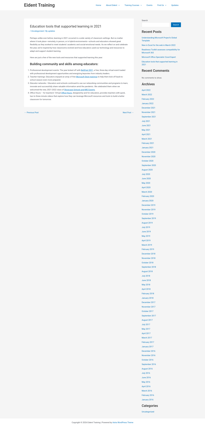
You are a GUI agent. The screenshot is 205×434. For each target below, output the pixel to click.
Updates (175, 5)
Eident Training (39, 5)
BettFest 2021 (87, 70)
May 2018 (146, 284)
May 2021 (146, 130)
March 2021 (147, 139)
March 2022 (147, 94)
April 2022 (146, 90)
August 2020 (147, 170)
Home (103, 5)
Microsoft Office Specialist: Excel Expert (159, 57)
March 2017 (147, 338)
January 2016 (148, 399)
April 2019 (146, 240)
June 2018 (146, 280)
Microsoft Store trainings (87, 77)
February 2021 (148, 143)
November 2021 (149, 112)
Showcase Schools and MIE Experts (79, 90)
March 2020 (147, 192)
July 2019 (146, 227)
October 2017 (147, 311)
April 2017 (146, 333)
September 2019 (149, 218)
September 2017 (149, 316)
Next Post (128, 113)
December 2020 (149, 152)
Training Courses (136, 5)
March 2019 (147, 245)
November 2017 (149, 307)
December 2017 (149, 302)
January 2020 (148, 201)
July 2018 (146, 276)
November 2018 (149, 258)
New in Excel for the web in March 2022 (159, 45)
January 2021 (148, 147)
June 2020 (146, 178)
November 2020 (149, 156)
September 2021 (149, 117)
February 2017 (148, 342)
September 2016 (149, 364)
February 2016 (148, 395)
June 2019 (146, 231)
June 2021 (146, 125)
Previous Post (31, 113)
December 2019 (149, 205)
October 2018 (147, 262)
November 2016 (149, 355)
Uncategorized (37, 31)
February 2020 (148, 196)
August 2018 (147, 271)
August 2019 (147, 223)
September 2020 (149, 165)
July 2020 (146, 174)
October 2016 (147, 360)
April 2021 (146, 134)
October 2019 (147, 214)
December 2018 (149, 254)
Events (152, 5)
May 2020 (146, 183)
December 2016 (149, 351)
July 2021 (146, 121)
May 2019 (146, 236)
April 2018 (146, 289)
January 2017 (148, 346)
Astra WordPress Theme (122, 422)
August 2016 (147, 369)
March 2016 (147, 391)
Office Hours (66, 93)
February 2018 (148, 293)
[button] (123, 5)
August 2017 (147, 320)
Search (145, 20)
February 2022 (148, 99)
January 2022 (148, 103)
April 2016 (146, 386)
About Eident (117, 5)
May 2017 (146, 329)
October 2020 (147, 161)
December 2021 (149, 108)
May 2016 (146, 382)
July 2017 (146, 324)
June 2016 (146, 377)
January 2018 (148, 298)
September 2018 (149, 267)
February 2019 (148, 249)
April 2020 (146, 187)
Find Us (163, 5)
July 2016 (146, 373)
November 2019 (149, 209)
